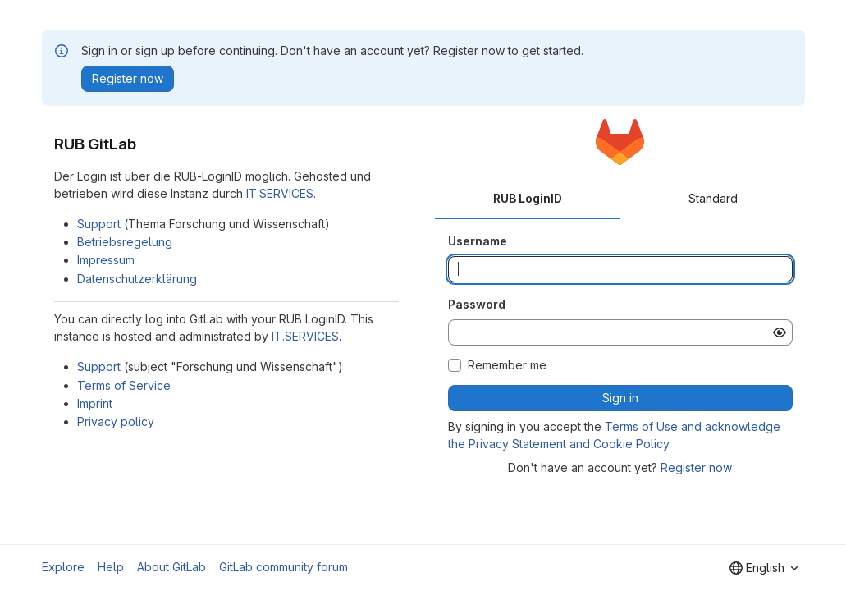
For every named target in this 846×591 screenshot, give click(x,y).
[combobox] (763, 568)
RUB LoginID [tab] (527, 198)
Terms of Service (124, 385)
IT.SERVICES (279, 193)
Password (476, 304)
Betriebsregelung (124, 242)
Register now (696, 467)
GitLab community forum (283, 567)
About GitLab (171, 567)
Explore (63, 567)
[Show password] (779, 332)
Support (99, 224)
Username (477, 241)
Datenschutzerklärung (137, 279)
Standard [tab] (713, 198)
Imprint (94, 403)
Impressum (106, 260)
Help (111, 567)
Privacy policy (115, 421)
